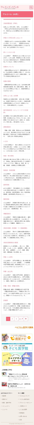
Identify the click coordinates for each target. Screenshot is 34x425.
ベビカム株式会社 (24, 399)
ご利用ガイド (23, 406)
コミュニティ (6, 406)
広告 (20, 419)
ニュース (4, 409)
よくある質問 (23, 409)
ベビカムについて (24, 396)
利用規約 (21, 413)
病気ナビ (4, 399)
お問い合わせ (23, 416)
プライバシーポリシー (25, 402)
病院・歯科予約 (6, 402)
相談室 (4, 396)
